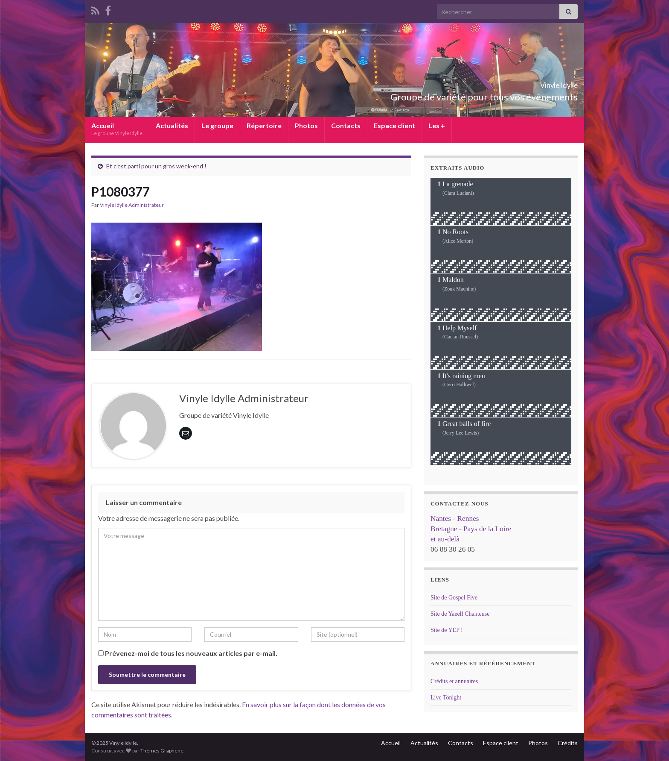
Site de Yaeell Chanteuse (459, 614)
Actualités (172, 125)
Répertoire (264, 125)
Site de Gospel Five (453, 597)
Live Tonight (445, 697)
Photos (306, 125)
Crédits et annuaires (454, 681)
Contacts (346, 125)
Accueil (117, 128)
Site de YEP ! (446, 630)
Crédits (568, 742)
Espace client (394, 125)
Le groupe (217, 125)
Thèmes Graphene (161, 750)
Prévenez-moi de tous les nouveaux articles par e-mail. (191, 653)
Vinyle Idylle (544, 82)
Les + (436, 125)
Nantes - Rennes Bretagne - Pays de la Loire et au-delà (470, 528)
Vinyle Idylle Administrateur (132, 205)
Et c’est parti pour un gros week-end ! (156, 166)
